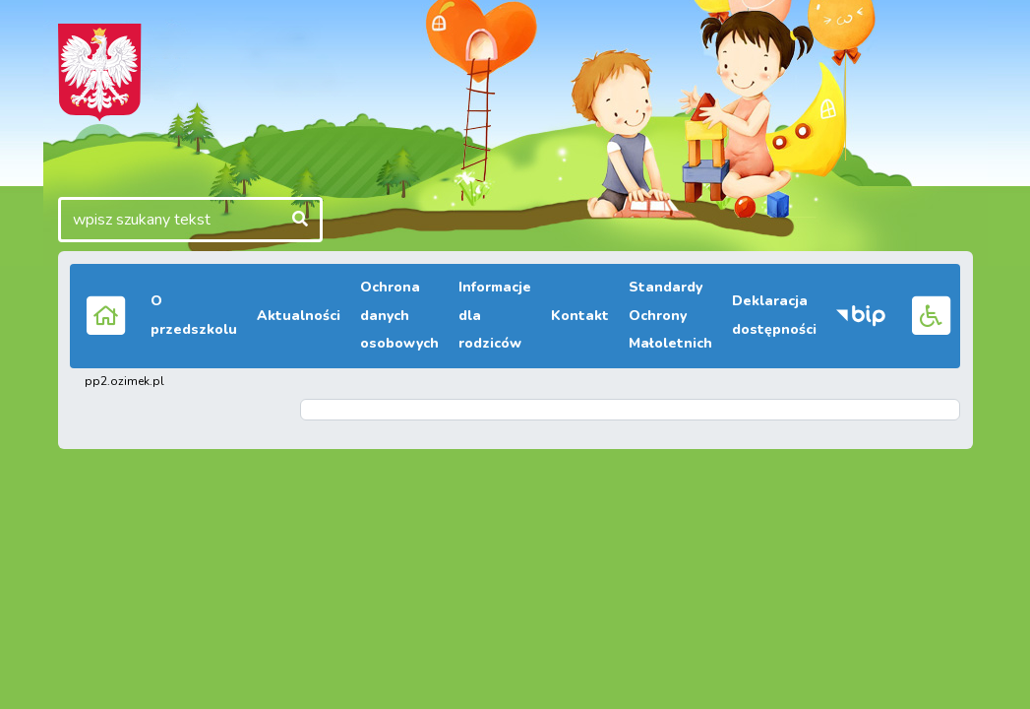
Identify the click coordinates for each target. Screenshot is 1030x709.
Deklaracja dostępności (774, 315)
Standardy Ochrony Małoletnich (670, 316)
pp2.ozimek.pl (124, 381)
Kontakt (580, 315)
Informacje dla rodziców (494, 316)
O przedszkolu (194, 315)
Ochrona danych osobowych (399, 316)
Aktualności (298, 315)
